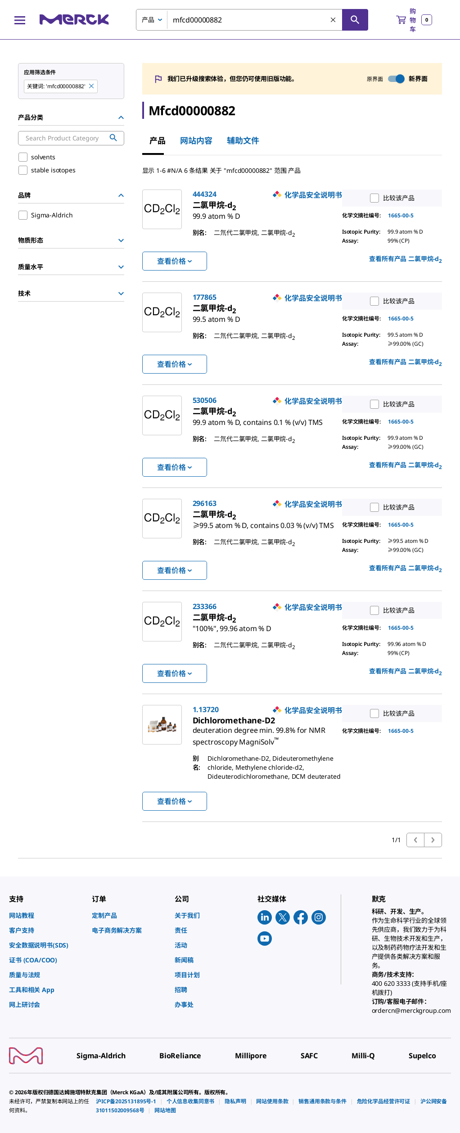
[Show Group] (121, 240)
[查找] (355, 20)
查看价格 (174, 261)
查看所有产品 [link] (405, 259)
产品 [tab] (157, 140)
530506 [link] (204, 400)
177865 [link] (204, 297)
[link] (216, 212)
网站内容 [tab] (196, 140)
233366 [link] (204, 606)
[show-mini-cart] (414, 19)
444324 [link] (204, 194)
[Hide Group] (121, 117)
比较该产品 (390, 198)
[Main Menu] (19, 20)
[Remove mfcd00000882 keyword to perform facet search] (92, 86)
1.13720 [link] (206, 709)
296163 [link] (204, 503)
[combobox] (252, 20)
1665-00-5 (401, 215)
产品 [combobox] (148, 19)
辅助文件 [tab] (243, 140)
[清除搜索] (333, 20)
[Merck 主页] (74, 19)
